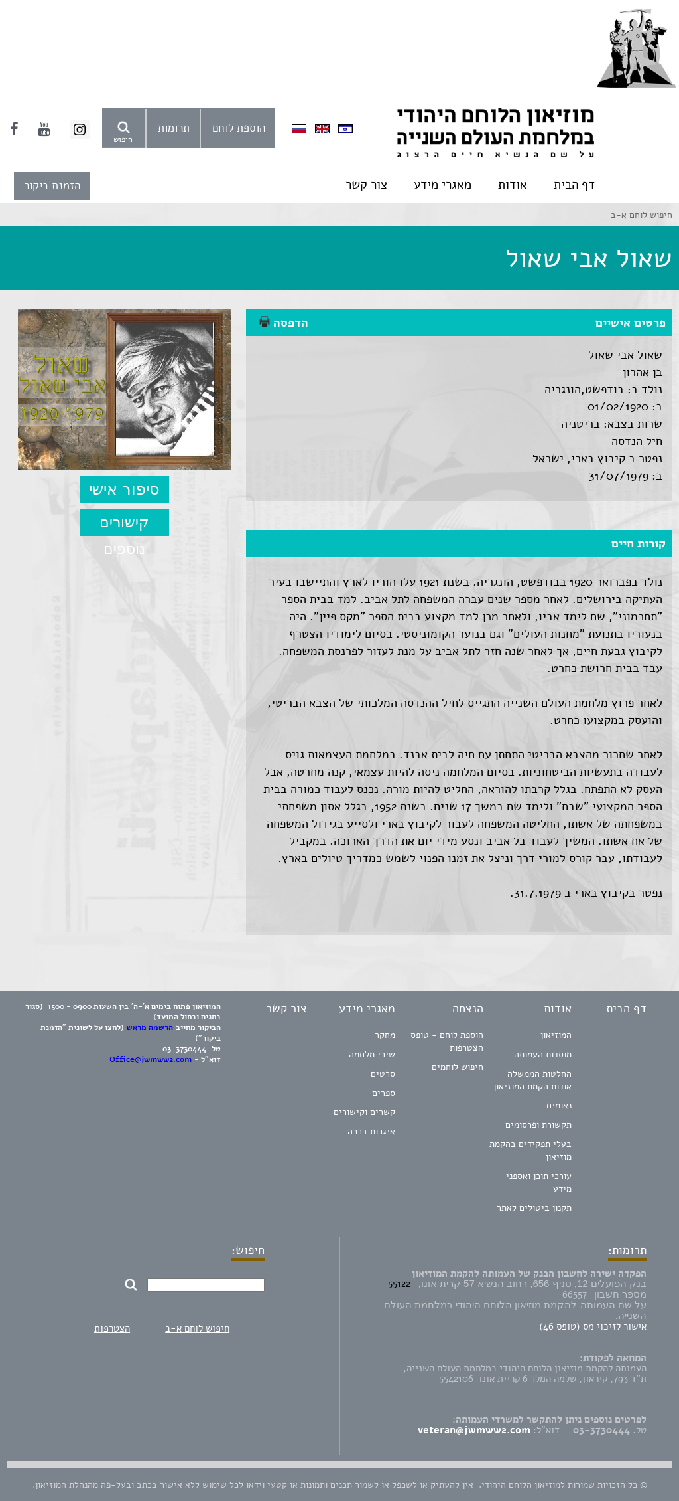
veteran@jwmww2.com (474, 1430)
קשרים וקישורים (364, 1112)
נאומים (559, 1105)
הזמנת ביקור (52, 185)
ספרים (383, 1093)
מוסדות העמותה (543, 1054)
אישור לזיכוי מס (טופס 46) (593, 1326)
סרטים (383, 1073)
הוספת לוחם (238, 127)
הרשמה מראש (150, 1027)
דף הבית (574, 184)
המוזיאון (556, 1035)
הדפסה (283, 323)
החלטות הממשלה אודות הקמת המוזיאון (532, 1080)
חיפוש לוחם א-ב (197, 1328)
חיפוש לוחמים (457, 1067)
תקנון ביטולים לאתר (534, 1207)
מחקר (385, 1035)
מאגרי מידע (442, 184)
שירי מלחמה (372, 1054)
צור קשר (366, 184)
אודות (512, 184)
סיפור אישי (124, 489)
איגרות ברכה (371, 1131)
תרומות (174, 127)
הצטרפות (112, 1328)
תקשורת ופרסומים (538, 1124)
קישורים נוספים (124, 525)
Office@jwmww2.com (150, 1059)
